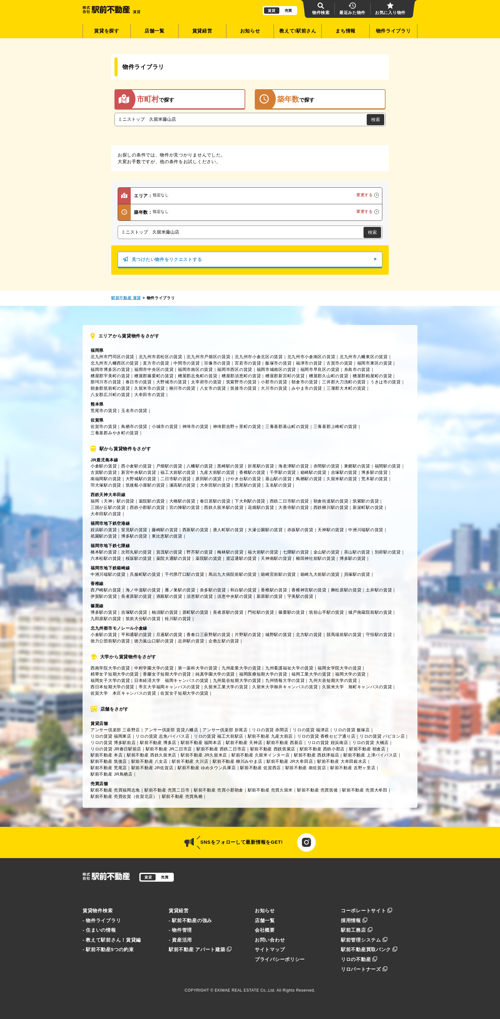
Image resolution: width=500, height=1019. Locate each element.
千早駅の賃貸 (283, 472)
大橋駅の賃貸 (182, 501)
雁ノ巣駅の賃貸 (180, 590)
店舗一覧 (154, 30)
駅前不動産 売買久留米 (270, 790)
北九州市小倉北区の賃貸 (259, 356)
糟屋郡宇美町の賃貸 (110, 375)
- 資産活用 (180, 940)
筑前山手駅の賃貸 (326, 612)
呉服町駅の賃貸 (145, 574)
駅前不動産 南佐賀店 (305, 767)
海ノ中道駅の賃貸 (143, 590)
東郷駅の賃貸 (357, 466)
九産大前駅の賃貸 (217, 472)
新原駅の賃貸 (270, 596)
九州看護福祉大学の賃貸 (289, 668)
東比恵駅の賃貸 (167, 536)
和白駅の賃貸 (243, 590)
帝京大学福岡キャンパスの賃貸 (169, 686)
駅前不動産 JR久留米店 (204, 755)
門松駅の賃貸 (261, 612)
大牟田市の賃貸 (149, 394)
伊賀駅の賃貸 (104, 596)
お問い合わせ (270, 940)
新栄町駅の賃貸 (368, 507)
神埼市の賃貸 (195, 426)
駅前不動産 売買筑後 (317, 790)
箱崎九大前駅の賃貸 (320, 574)
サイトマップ (270, 949)
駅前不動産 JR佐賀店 (152, 767)
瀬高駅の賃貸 (182, 485)
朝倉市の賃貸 (304, 381)
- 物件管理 (180, 930)
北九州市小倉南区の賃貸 (311, 356)
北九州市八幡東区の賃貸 (364, 356)
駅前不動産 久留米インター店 (261, 755)
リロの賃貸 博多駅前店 (113, 742)
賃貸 (271, 10)
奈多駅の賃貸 (213, 590)
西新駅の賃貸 (195, 529)
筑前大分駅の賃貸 (143, 618)
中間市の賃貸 (186, 363)
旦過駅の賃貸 (169, 634)
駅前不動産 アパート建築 (200, 949)
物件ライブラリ (393, 30)
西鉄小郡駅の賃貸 (147, 507)
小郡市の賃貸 (274, 381)
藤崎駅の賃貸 (165, 529)
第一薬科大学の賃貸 (197, 668)
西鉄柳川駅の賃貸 (331, 507)
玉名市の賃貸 (134, 410)
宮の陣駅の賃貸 (184, 507)
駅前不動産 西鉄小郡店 (322, 749)
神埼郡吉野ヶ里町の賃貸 (237, 426)
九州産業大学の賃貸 (241, 668)
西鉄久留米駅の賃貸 (223, 507)
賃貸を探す (106, 30)
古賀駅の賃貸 (104, 472)
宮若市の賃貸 (248, 363)
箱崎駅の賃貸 (313, 472)
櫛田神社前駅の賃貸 (315, 558)
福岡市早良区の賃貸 (320, 369)
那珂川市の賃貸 (106, 381)
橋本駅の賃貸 (104, 552)
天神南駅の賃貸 (276, 558)
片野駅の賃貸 (248, 634)
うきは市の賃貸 (385, 381)
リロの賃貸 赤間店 (270, 729)
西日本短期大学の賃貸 (112, 686)
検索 (375, 119)
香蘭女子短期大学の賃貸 (167, 674)
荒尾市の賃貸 (104, 410)
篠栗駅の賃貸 (291, 612)
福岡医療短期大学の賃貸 (263, 674)
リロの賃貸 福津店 (311, 729)
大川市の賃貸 (274, 388)
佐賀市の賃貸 (104, 426)
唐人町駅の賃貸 (228, 529)
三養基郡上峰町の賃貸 (335, 426)
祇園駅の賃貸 (104, 536)
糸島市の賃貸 (357, 369)
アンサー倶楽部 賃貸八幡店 (171, 729)
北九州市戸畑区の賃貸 (208, 356)
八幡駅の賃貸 (200, 466)
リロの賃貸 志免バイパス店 (162, 736)
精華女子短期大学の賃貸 (115, 674)
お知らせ (250, 30)
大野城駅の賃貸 (141, 478)
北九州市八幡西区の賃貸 (115, 363)
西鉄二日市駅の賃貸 (289, 501)
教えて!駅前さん (297, 30)
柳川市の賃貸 (182, 388)
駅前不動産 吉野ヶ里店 (352, 767)
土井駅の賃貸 (379, 590)
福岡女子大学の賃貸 (110, 680)
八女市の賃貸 (213, 388)
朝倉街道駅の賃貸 (331, 501)
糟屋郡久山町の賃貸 (328, 375)
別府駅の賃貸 (388, 552)
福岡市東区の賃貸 (374, 363)
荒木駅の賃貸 (374, 478)
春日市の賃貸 (139, 381)
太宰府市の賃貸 (206, 381)
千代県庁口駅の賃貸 (184, 574)
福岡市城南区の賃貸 (276, 369)
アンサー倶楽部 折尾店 (224, 729)
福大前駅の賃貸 (263, 552)
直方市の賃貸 (156, 363)
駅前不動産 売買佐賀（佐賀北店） (124, 796)
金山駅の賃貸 (326, 552)
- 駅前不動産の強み (190, 920)
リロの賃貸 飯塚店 (352, 729)
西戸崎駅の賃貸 (106, 590)
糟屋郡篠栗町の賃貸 (153, 375)
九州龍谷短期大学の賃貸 (237, 680)
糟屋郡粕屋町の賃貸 (372, 375)
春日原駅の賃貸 (215, 501)
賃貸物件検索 (98, 910)
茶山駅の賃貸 (357, 552)
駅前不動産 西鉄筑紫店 (272, 749)
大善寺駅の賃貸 (293, 507)
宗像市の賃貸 (217, 363)
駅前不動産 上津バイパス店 (370, 755)
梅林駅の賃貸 (230, 552)
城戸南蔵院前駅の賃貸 (370, 612)
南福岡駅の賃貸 (106, 478)
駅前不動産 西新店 (285, 742)
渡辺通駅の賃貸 (241, 558)
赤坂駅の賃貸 (300, 529)
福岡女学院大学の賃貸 (339, 668)
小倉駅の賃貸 (104, 466)
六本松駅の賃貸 (106, 558)
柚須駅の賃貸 (165, 612)
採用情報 (354, 920)
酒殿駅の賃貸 (169, 596)
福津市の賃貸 (309, 363)
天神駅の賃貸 (331, 529)
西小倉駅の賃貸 (136, 466)
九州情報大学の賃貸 (285, 680)
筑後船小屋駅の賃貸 (145, 485)
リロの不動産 (359, 959)
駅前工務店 (356, 930)
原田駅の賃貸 (208, 478)
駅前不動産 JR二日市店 (169, 749)
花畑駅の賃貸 (261, 507)
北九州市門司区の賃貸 (112, 356)
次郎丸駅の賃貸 (136, 552)
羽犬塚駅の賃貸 (106, 485)
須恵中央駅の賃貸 (234, 596)
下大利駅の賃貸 (250, 501)
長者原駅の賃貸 (136, 596)
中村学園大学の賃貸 (153, 668)
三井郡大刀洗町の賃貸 (344, 381)
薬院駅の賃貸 (152, 501)
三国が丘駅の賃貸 (108, 507)
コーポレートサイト (367, 910)
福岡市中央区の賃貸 (153, 369)
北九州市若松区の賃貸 (160, 356)
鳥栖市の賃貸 (134, 426)
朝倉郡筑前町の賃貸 (110, 388)
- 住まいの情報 (99, 930)
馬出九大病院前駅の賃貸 (233, 574)
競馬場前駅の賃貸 (344, 634)
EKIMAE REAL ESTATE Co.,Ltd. (245, 990)
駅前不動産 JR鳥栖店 (112, 774)
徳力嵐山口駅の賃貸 (153, 641)
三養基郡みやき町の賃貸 (115, 432)
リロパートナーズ (364, 969)
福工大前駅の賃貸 (177, 472)
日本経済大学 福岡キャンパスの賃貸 (171, 680)
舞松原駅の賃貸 (346, 590)
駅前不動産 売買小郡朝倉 (218, 790)
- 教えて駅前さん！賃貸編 (112, 940)
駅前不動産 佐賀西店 (260, 767)
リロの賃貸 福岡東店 (111, 736)
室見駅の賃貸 (134, 529)
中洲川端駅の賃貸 (365, 529)
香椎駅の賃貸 (252, 472)
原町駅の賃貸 (195, 612)
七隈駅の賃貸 (296, 552)
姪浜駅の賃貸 (104, 529)
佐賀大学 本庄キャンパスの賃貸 (123, 693)
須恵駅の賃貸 (200, 596)
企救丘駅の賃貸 (224, 641)
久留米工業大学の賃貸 (226, 686)
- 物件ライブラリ (102, 920)
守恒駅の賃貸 (379, 634)
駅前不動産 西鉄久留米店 (151, 755)
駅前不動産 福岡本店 (201, 742)
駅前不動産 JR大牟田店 (290, 761)
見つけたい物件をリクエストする (250, 259)
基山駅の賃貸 (278, 478)
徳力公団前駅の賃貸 (110, 641)
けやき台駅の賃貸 (243, 478)
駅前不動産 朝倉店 (367, 749)
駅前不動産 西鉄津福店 (316, 755)
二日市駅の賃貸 (175, 478)
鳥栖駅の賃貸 (309, 478)
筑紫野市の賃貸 (241, 381)
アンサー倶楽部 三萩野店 (115, 729)
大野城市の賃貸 (171, 381)
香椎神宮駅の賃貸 (309, 590)
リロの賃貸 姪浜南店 (327, 742)
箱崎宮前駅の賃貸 (278, 574)
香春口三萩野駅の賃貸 (208, 634)
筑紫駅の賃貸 (366, 501)
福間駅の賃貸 (388, 466)
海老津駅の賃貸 (293, 466)
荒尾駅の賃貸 (248, 485)
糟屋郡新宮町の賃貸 (285, 375)
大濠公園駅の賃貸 (265, 529)
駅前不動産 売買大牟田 (364, 790)
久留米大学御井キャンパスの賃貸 (285, 686)
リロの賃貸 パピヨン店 (382, 736)
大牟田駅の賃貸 (215, 485)
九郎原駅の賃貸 (106, 618)
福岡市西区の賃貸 (234, 369)
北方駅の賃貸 (309, 634)
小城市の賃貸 (165, 426)
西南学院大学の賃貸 (110, 668)
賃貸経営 (202, 30)
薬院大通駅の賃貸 (173, 558)
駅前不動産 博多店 (158, 742)
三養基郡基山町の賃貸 (287, 426)
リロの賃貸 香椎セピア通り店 (326, 736)
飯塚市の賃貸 (278, 363)
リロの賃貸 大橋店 (370, 742)
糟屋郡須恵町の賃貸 (241, 375)
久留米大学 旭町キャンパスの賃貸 (357, 686)
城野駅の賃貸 (278, 634)
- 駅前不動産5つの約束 (108, 949)
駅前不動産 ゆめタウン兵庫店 (207, 767)
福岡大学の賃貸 (350, 674)
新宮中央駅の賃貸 (138, 472)
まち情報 (345, 30)
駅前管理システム (364, 940)
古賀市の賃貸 (340, 363)
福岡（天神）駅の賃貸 (112, 501)
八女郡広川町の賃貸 (110, 394)
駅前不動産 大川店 (190, 761)
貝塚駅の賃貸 (357, 574)
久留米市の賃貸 (149, 388)
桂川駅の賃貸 (178, 618)
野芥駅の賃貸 (200, 552)
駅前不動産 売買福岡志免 (115, 790)
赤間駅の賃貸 (326, 466)
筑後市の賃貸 (243, 388)
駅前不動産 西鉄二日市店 (221, 749)
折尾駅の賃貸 (261, 466)
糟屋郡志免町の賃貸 (197, 375)
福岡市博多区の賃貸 (110, 369)
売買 (288, 10)
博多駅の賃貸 (374, 472)
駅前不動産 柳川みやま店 (237, 761)
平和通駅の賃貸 (136, 634)
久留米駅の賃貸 (342, 478)
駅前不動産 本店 (106, 755)
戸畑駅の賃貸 (169, 466)
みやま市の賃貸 (306, 388)
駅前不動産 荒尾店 (109, 767)
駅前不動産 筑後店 (109, 761)
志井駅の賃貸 (191, 641)
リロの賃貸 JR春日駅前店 (116, 749)
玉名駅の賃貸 (278, 485)
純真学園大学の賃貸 (215, 674)
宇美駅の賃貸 (300, 596)
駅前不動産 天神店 (244, 742)
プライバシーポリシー (280, 959)
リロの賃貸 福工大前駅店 (218, 736)
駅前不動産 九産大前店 (270, 736)
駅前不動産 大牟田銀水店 (342, 761)
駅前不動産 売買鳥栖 (182, 796)
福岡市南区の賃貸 (195, 369)
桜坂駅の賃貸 (139, 558)
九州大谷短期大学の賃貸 (333, 680)
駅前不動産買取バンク (369, 949)
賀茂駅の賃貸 (169, 552)
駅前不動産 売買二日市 (166, 790)
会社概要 (265, 930)
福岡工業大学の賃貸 (311, 674)
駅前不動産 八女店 (149, 761)
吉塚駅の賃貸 (344, 472)
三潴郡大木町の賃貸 (346, 388)
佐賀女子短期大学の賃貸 (184, 693)
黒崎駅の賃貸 (230, 466)
